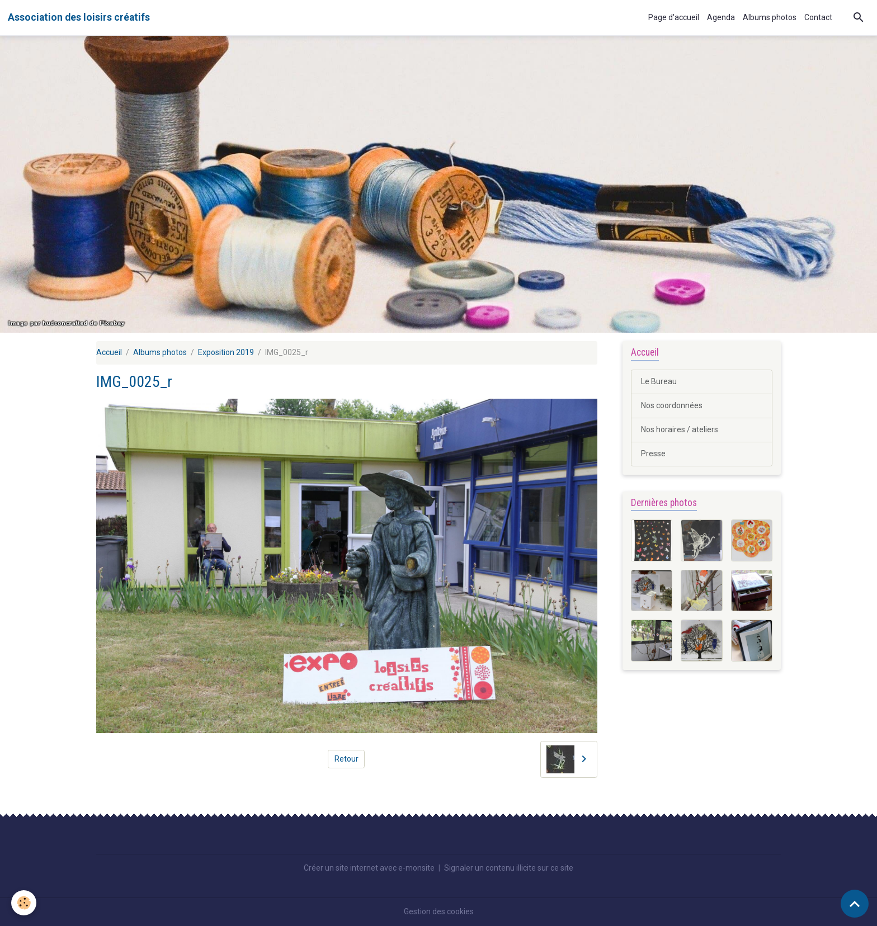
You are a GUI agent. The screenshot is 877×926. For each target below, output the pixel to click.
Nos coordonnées (671, 405)
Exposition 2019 (226, 352)
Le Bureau (659, 381)
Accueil (109, 352)
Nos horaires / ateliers (679, 429)
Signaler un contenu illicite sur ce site (508, 867)
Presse (653, 453)
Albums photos (769, 17)
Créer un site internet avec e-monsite (369, 867)
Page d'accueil (673, 17)
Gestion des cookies (439, 911)
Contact (818, 17)
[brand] (79, 17)
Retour (346, 758)
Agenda (721, 17)
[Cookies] (23, 902)
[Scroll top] (855, 904)
